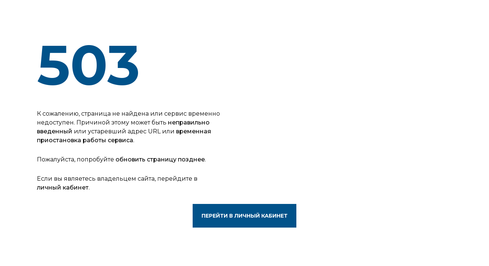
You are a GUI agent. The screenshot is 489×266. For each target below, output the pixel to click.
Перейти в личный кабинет (244, 215)
